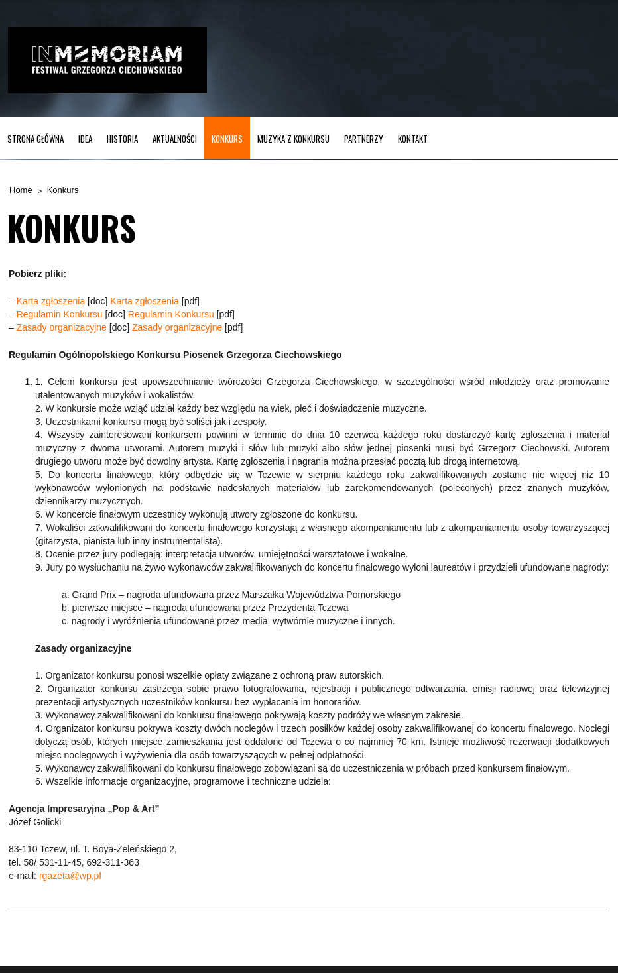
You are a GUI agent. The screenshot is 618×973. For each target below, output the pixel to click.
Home (20, 190)
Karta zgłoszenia (51, 301)
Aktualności (175, 138)
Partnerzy (363, 138)
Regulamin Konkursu (60, 314)
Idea (85, 138)
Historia (122, 138)
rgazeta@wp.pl (70, 875)
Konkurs (227, 138)
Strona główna (35, 138)
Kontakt (413, 138)
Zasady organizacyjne (62, 327)
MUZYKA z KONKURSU (293, 138)
